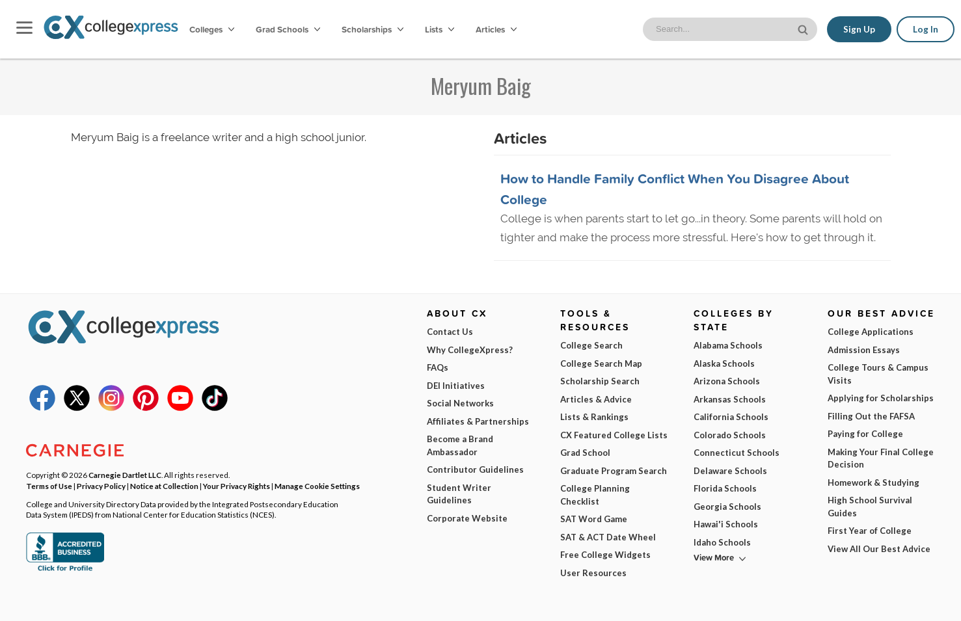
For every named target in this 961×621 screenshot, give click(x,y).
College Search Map (601, 363)
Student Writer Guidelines (459, 494)
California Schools (731, 417)
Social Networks (460, 403)
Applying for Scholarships (881, 398)
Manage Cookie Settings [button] (317, 485)
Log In (925, 29)
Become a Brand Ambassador (460, 445)
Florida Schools (725, 488)
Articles (496, 29)
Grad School (585, 452)
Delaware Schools (730, 471)
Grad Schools (288, 29)
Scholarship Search (600, 381)
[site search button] (804, 28)
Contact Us (450, 331)
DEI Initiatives (456, 385)
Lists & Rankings (594, 417)
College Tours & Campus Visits (878, 374)
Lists (439, 29)
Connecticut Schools (736, 452)
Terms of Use (150, 600)
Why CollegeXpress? (470, 350)
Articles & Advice (596, 399)
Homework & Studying (873, 482)
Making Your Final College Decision (881, 458)
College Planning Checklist (595, 495)
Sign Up (859, 29)
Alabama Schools (728, 345)
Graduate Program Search (613, 471)
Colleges (211, 29)
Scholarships (372, 29)
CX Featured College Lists (614, 435)
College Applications (871, 331)
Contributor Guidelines (475, 469)
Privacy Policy (223, 600)
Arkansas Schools (730, 399)
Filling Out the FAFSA (871, 416)
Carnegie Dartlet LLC (124, 474)
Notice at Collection (164, 485)
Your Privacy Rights (236, 485)
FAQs (437, 367)
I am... (646, 521)
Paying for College (865, 434)
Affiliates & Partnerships (478, 421)
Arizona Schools (727, 381)
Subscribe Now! (756, 578)
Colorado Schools (730, 435)
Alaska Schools (724, 363)
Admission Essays (864, 350)
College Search (591, 345)
